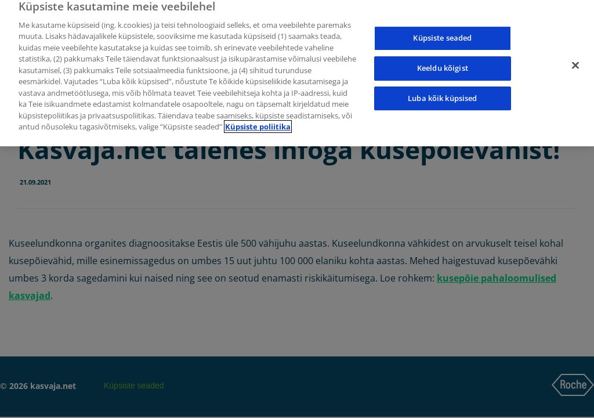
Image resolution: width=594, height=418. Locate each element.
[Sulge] (575, 62)
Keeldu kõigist (442, 65)
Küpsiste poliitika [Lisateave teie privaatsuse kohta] (258, 124)
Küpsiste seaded (442, 35)
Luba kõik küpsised (442, 95)
